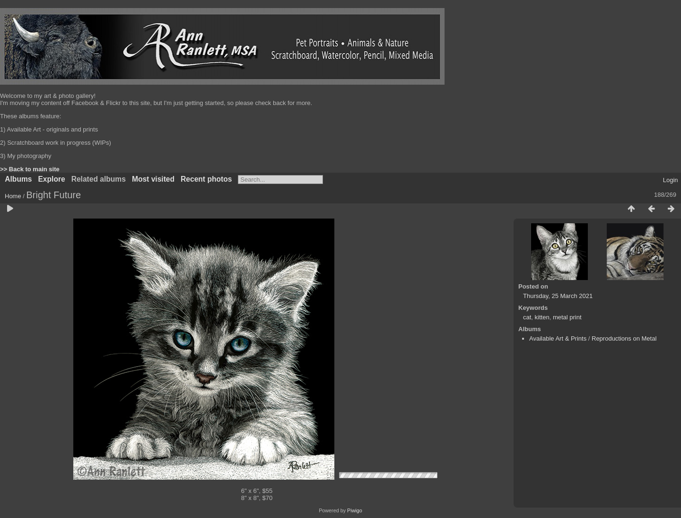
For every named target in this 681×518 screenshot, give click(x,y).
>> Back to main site (30, 169)
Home (13, 196)
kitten (542, 317)
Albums (18, 179)
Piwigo (354, 510)
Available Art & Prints (557, 338)
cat (527, 317)
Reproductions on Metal (624, 338)
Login (670, 180)
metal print (567, 317)
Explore (51, 179)
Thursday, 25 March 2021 (558, 295)
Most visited (153, 179)
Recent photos (206, 179)
